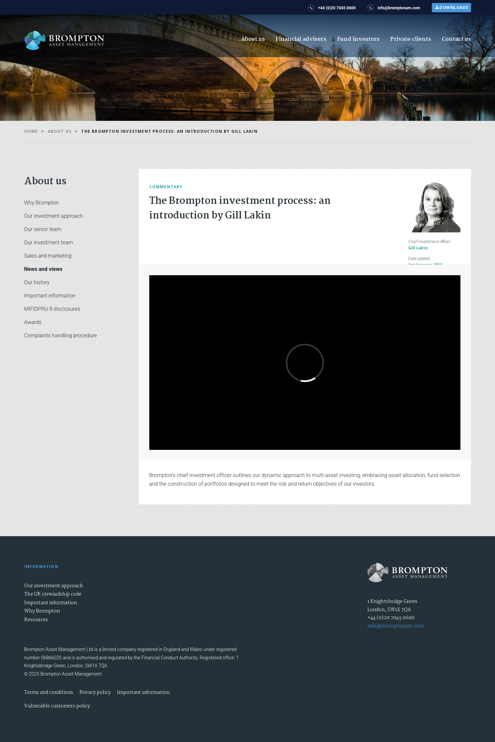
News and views (43, 269)
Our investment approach (53, 216)
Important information (50, 295)
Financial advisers (301, 39)
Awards (33, 322)
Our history (37, 282)
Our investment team (48, 242)
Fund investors (358, 39)
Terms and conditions (48, 693)
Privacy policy (95, 693)
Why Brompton (41, 203)
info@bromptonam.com (395, 626)
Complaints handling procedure (60, 335)
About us (253, 39)
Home (31, 131)
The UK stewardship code (52, 594)
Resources (36, 620)
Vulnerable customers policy (57, 706)
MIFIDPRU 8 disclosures (52, 309)
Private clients (410, 39)
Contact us (456, 39)
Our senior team (43, 229)
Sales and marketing (48, 256)
